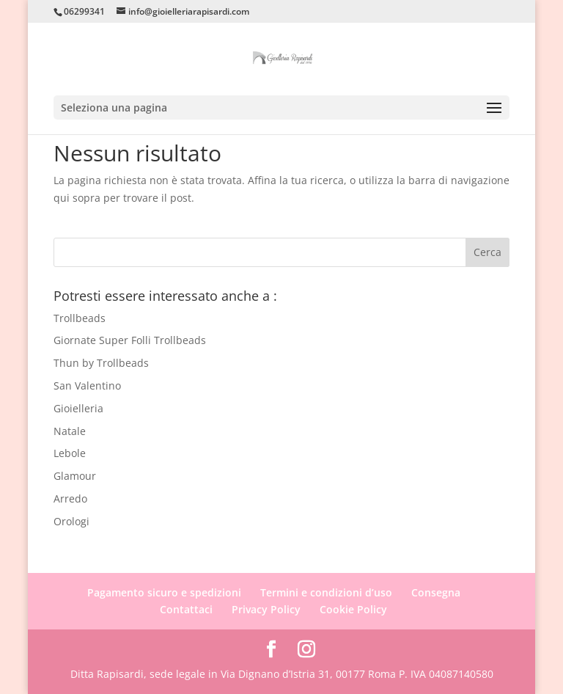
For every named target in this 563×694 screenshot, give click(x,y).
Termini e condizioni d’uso (326, 592)
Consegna (435, 592)
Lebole (70, 453)
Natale (70, 431)
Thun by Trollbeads (101, 363)
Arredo (70, 498)
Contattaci (186, 609)
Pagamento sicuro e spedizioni (164, 592)
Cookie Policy (353, 609)
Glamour (75, 476)
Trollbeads (80, 318)
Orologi (71, 521)
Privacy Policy (266, 609)
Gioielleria (78, 408)
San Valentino (87, 385)
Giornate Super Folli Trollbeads (130, 340)
